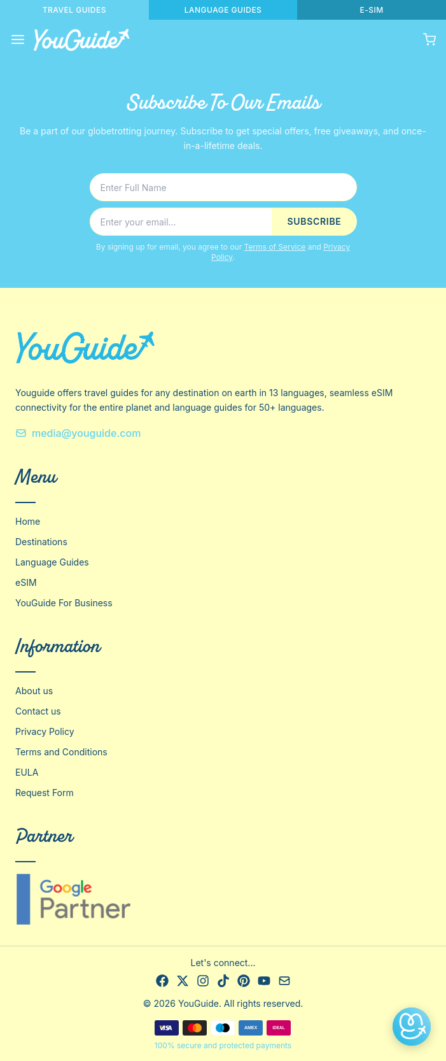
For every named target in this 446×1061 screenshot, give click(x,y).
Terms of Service (275, 247)
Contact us (38, 711)
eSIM (26, 582)
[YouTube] (264, 980)
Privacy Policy (44, 731)
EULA (26, 772)
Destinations (41, 541)
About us (34, 690)
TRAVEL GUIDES (74, 10)
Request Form (44, 792)
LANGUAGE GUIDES (223, 10)
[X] (182, 980)
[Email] (284, 980)
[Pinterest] (243, 980)
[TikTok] (223, 980)
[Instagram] (203, 980)
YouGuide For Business (64, 602)
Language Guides (52, 562)
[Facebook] (162, 980)
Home (27, 521)
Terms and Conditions (61, 751)
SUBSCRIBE (314, 221)
